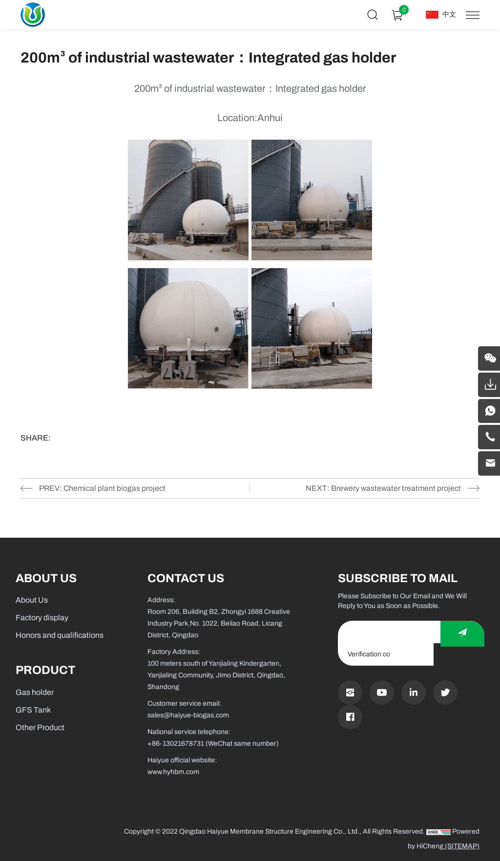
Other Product (40, 727)
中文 (449, 14)
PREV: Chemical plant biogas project (103, 488)
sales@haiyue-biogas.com (188, 715)
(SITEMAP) (461, 846)
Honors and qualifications (60, 635)
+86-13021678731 (175, 743)
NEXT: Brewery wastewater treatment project (382, 488)
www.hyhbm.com (173, 772)
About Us (32, 600)
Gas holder (35, 692)
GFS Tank (33, 710)
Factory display (42, 617)
